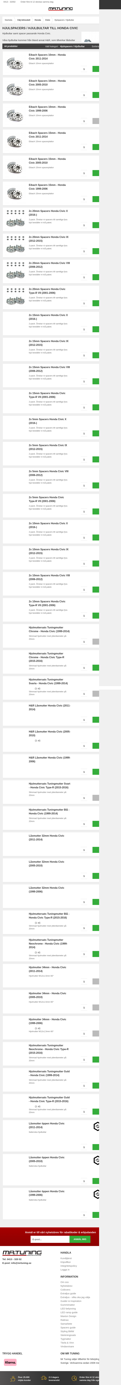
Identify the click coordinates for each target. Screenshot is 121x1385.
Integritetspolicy (68, 1265)
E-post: (6, 1263)
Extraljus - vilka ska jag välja (75, 1297)
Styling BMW (67, 1331)
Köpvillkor (65, 1262)
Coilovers (65, 1289)
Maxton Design (68, 1316)
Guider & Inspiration (70, 1301)
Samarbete (66, 1323)
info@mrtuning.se (21, 1263)
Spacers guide (68, 1327)
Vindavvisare (67, 1346)
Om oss (64, 1282)
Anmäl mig (80, 1239)
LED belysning (68, 1308)
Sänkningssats (68, 1335)
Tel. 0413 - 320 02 (11, 1259)
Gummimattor (67, 1304)
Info (104, 121)
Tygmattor (65, 1339)
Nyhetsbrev (66, 1286)
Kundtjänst (66, 1258)
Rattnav (64, 1320)
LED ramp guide (69, 1312)
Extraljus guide (68, 1293)
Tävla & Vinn (67, 1342)
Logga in (65, 1269)
